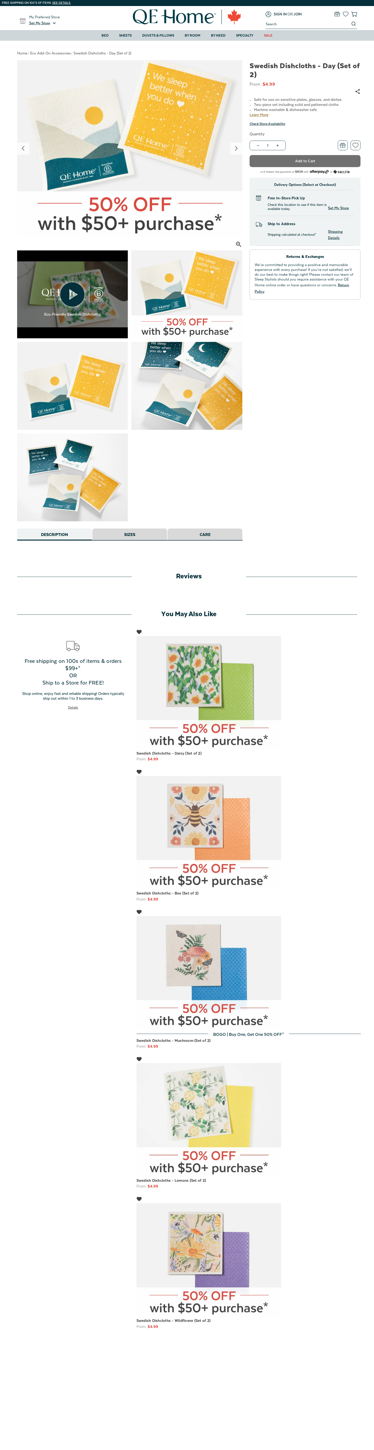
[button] (43, 23)
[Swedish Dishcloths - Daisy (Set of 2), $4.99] (248, 693)
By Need (218, 35)
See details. (61, 3)
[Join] (297, 14)
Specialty (244, 35)
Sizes (130, 534)
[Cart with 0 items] (354, 14)
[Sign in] (276, 14)
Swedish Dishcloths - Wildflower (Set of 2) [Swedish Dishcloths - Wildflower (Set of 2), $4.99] (173, 1321)
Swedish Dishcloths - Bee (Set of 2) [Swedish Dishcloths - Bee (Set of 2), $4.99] (167, 893)
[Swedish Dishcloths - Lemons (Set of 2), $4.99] (248, 1120)
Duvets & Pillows (158, 35)
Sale (268, 35)
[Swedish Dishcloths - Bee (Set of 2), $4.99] (248, 833)
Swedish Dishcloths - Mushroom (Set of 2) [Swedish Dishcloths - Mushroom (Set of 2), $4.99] (173, 1041)
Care (205, 534)
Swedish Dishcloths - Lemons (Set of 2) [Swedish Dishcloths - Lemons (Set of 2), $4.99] (171, 1180)
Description (54, 534)
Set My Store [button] (338, 208)
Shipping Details (335, 234)
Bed (105, 35)
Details (73, 707)
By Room (192, 35)
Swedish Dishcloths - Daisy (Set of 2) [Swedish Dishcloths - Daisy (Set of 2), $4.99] (169, 753)
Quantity (257, 134)
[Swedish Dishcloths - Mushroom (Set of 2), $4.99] (248, 973)
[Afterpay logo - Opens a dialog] (319, 171)
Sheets (125, 35)
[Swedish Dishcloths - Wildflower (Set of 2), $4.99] (248, 1260)
